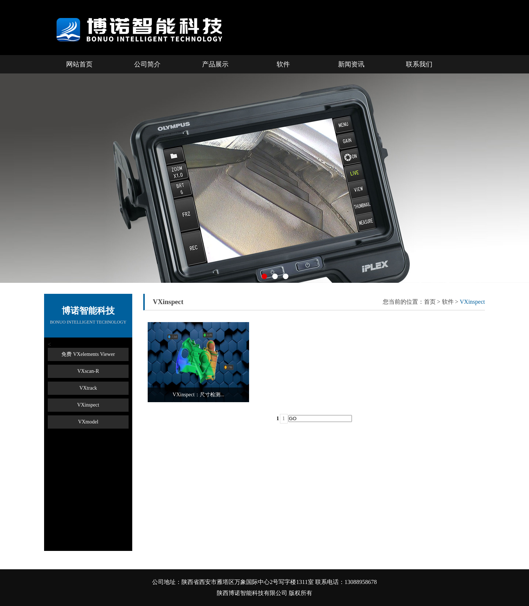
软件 (283, 64)
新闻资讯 (351, 64)
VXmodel (88, 422)
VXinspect (88, 405)
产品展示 (215, 64)
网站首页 (79, 64)
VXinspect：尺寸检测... (198, 394)
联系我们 (419, 64)
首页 (430, 302)
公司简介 (147, 64)
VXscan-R (88, 371)
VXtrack (88, 388)
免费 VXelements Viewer (88, 354)
